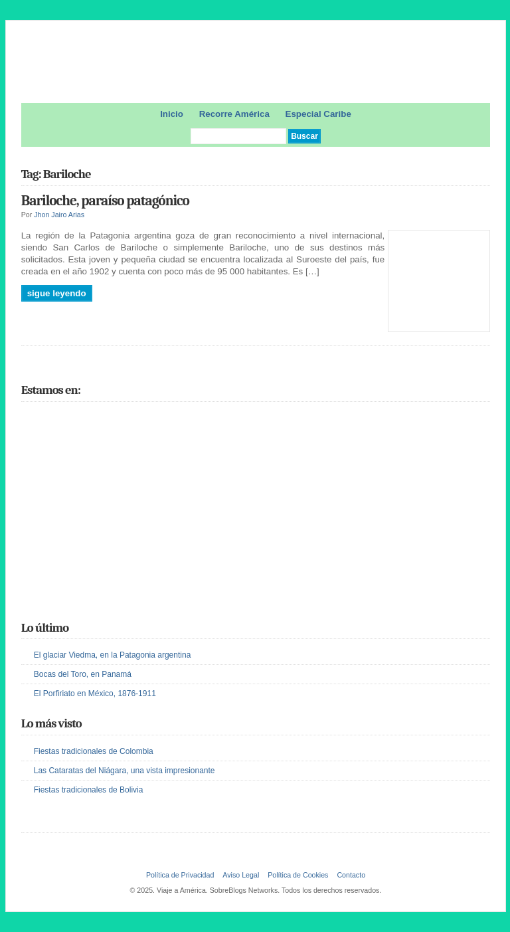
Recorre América (234, 114)
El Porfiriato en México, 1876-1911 (95, 693)
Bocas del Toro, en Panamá (82, 674)
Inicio (171, 114)
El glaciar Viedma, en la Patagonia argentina (112, 655)
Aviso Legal (240, 875)
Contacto (351, 875)
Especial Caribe (318, 114)
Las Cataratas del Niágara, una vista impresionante (124, 770)
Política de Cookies (298, 875)
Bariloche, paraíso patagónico (105, 201)
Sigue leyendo (56, 293)
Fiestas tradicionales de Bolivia (88, 789)
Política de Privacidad (180, 875)
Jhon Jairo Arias (59, 215)
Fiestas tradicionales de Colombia (93, 751)
